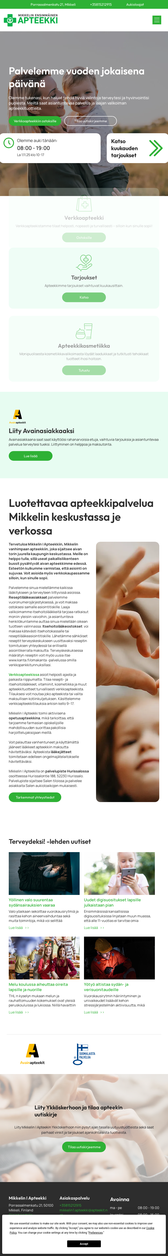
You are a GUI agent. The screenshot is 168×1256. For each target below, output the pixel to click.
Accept (84, 1243)
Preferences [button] (96, 1232)
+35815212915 (70, 1205)
